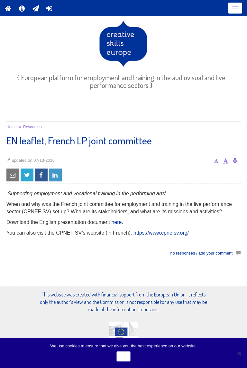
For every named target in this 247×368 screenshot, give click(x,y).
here (116, 222)
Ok (123, 356)
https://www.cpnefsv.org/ (161, 233)
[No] (239, 353)
